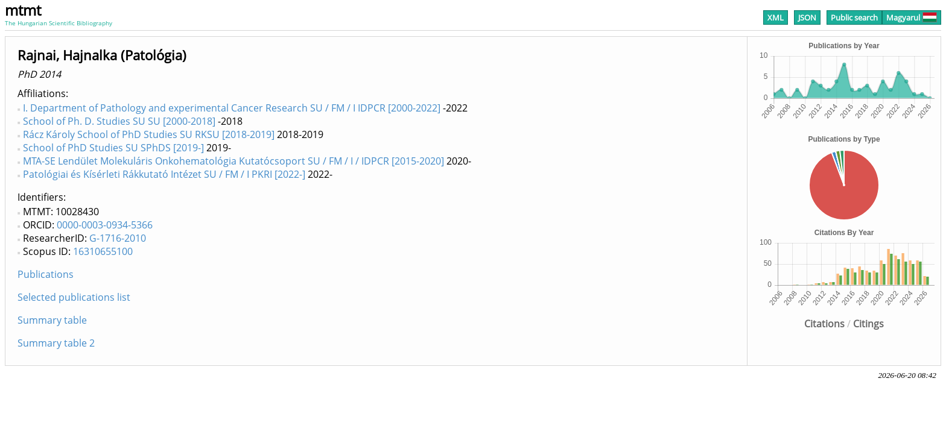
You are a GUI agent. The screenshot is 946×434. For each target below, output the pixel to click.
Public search (854, 17)
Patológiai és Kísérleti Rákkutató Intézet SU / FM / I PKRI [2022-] (164, 174)
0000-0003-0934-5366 (105, 224)
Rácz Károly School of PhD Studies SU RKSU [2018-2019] (149, 134)
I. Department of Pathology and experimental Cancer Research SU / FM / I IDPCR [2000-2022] (231, 108)
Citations (824, 323)
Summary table (52, 320)
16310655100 (103, 251)
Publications (45, 274)
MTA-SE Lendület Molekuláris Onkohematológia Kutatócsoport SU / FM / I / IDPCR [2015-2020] (233, 161)
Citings (868, 323)
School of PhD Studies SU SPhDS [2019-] (113, 147)
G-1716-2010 (117, 238)
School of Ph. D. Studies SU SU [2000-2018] (119, 121)
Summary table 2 (56, 343)
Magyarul (911, 17)
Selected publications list (73, 297)
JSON (807, 17)
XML (775, 17)
